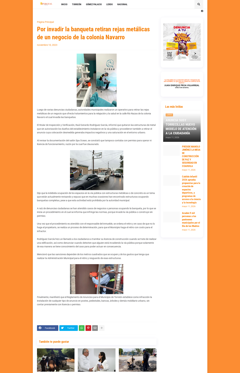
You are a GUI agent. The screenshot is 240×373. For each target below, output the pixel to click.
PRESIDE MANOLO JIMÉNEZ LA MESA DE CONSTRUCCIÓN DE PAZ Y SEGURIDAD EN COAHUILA (191, 156)
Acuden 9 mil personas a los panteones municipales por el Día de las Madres (191, 220)
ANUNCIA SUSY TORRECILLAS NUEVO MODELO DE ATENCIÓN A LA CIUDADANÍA (181, 126)
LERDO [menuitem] (109, 4)
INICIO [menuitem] (64, 4)
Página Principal (45, 22)
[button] (198, 4)
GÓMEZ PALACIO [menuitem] (94, 4)
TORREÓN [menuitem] (76, 4)
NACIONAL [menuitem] (122, 4)
